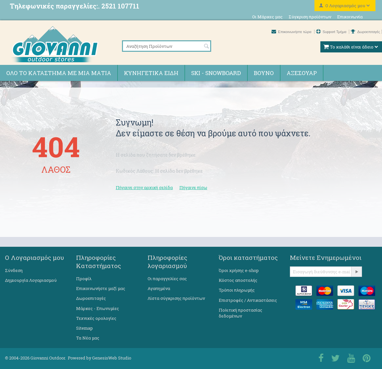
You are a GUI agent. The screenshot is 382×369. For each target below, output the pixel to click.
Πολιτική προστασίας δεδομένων (240, 313)
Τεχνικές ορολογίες (96, 318)
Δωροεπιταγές (365, 32)
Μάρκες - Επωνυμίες (97, 308)
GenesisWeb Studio (111, 358)
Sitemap (84, 328)
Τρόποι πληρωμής (237, 290)
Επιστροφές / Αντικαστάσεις (248, 300)
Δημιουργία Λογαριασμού (31, 280)
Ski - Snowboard (216, 73)
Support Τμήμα (332, 32)
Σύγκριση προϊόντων (310, 17)
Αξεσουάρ (302, 73)
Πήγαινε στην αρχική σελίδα (144, 187)
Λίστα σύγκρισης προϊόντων (176, 298)
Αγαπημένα (159, 288)
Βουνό (264, 73)
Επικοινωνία (350, 17)
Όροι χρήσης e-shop (239, 270)
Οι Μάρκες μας (267, 17)
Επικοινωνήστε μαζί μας (100, 288)
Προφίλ (83, 279)
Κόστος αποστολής (238, 280)
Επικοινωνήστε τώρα (291, 32)
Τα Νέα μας (87, 338)
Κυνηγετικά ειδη (151, 73)
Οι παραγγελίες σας (167, 279)
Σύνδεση (14, 270)
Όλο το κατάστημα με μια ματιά (58, 73)
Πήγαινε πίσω (193, 187)
